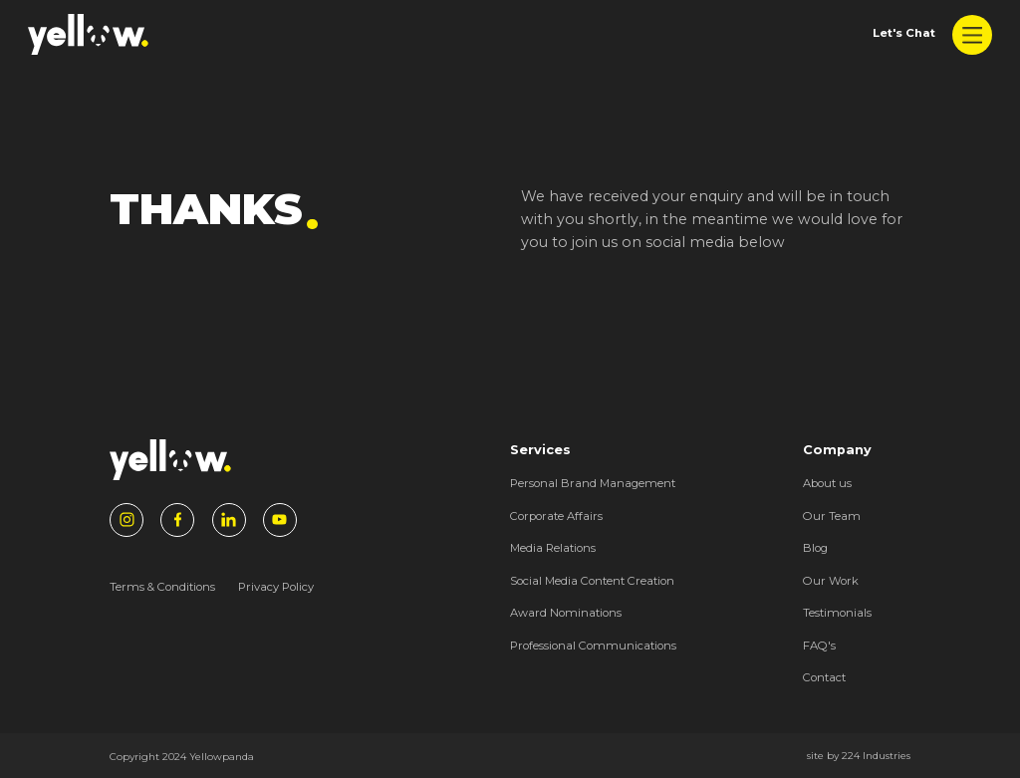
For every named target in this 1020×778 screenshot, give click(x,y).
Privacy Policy (276, 587)
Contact (824, 677)
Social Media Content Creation (592, 581)
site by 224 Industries (858, 755)
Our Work (831, 581)
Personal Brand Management (592, 483)
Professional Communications (593, 645)
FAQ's (819, 645)
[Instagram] (126, 520)
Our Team (832, 516)
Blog (815, 548)
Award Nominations (566, 613)
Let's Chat (904, 33)
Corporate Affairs (556, 516)
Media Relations (553, 548)
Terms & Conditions (162, 587)
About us (827, 483)
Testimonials (837, 613)
